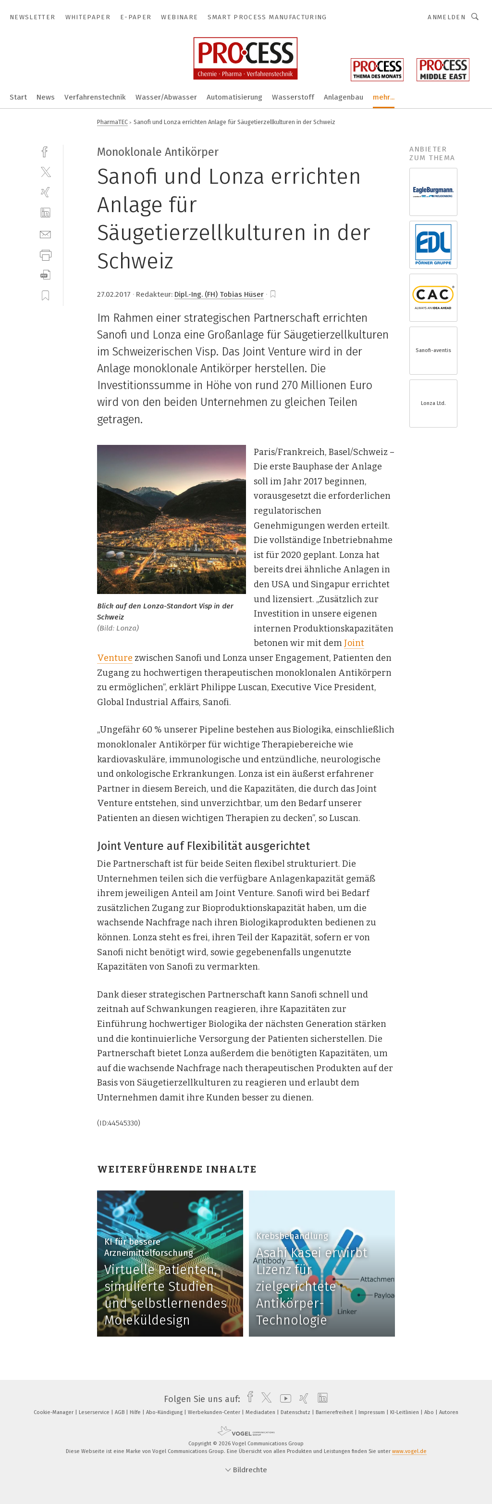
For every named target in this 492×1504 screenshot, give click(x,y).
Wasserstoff (293, 97)
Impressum (372, 1412)
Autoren (448, 1412)
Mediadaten (261, 1412)
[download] (45, 275)
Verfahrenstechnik (95, 97)
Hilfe (136, 1412)
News (46, 97)
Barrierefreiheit (335, 1412)
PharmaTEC (112, 122)
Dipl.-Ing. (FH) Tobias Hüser (219, 294)
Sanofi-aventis (433, 350)
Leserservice (95, 1412)
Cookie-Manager (54, 1412)
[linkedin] (45, 213)
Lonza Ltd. (433, 403)
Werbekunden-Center (215, 1412)
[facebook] (45, 151)
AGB (120, 1412)
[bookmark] (273, 294)
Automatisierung (234, 97)
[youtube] (283, 1399)
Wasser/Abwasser (166, 97)
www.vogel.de (409, 1451)
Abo (429, 1412)
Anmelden (447, 17)
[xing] (45, 192)
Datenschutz (296, 1412)
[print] (45, 254)
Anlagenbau (343, 97)
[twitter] (45, 171)
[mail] (45, 233)
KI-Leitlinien (405, 1412)
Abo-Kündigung (165, 1412)
